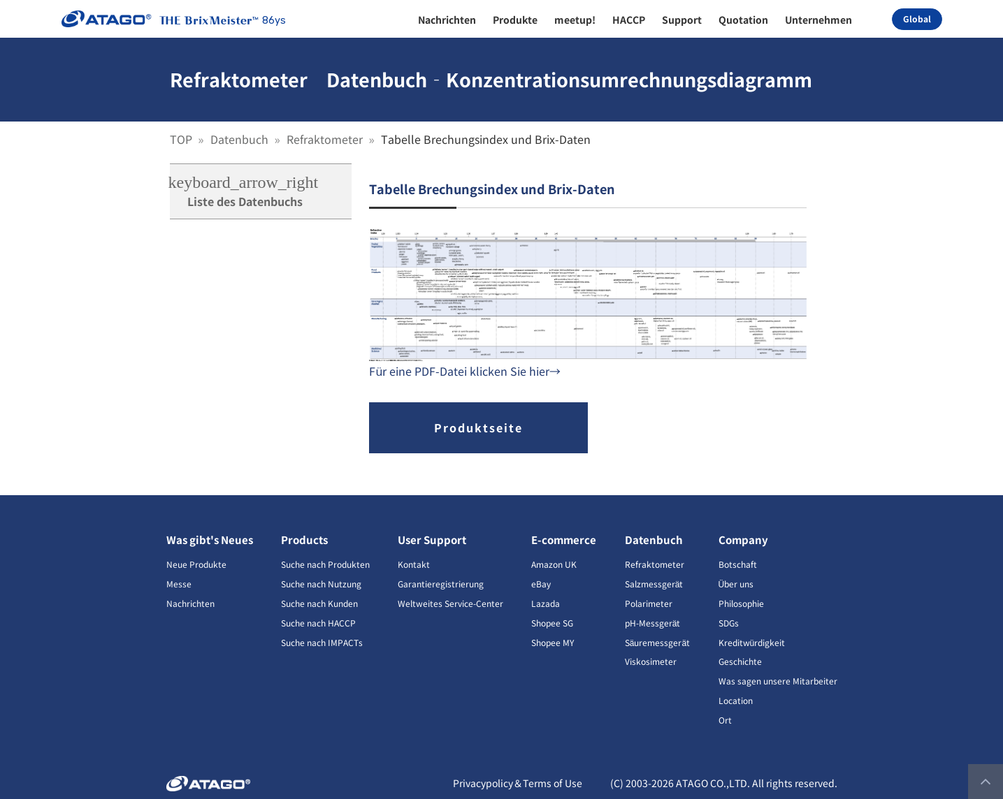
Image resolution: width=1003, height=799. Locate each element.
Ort (725, 720)
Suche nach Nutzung (321, 583)
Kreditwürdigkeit (752, 642)
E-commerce (563, 539)
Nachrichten (190, 603)
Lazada (545, 603)
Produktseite (478, 427)
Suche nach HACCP (318, 623)
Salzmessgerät (654, 583)
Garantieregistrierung (441, 583)
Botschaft (738, 564)
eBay (541, 583)
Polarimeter (648, 603)
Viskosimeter (651, 661)
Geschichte (740, 661)
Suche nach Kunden (319, 603)
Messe (179, 583)
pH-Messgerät (653, 623)
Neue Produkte (196, 564)
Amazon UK (554, 564)
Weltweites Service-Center (450, 603)
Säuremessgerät (657, 642)
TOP (182, 139)
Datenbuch (240, 139)
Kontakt (414, 564)
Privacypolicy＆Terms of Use (517, 783)
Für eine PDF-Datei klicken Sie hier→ (465, 370)
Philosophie (741, 603)
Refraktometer (326, 139)
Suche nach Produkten (325, 564)
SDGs (729, 623)
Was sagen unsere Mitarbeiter (778, 681)
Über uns (736, 583)
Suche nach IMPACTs (322, 642)
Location (736, 700)
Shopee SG (552, 623)
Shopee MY (552, 642)
